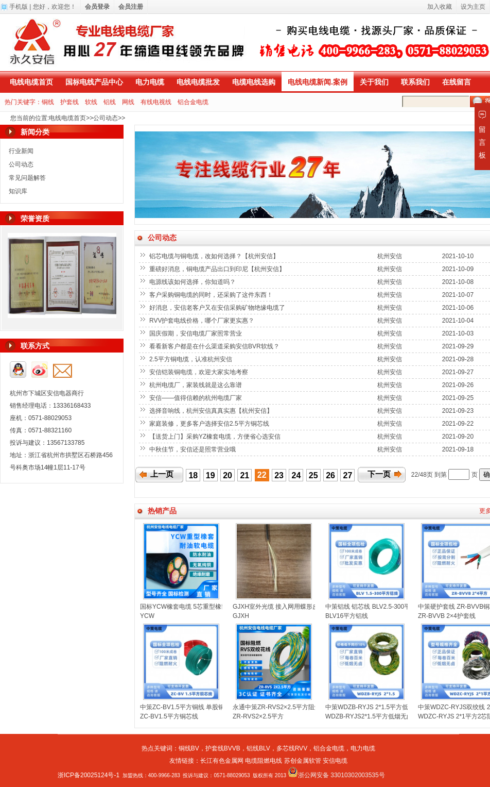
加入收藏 (439, 6)
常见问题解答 (27, 177)
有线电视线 (156, 102)
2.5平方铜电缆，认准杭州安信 (191, 359)
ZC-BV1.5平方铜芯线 (169, 716)
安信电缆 (335, 760)
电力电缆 (149, 82)
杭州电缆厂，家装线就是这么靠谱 (196, 385)
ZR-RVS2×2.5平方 (258, 716)
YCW (147, 615)
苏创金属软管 (302, 760)
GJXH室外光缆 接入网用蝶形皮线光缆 (285, 606)
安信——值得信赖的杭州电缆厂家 (196, 397)
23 (279, 475)
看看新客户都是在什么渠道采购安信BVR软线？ (215, 346)
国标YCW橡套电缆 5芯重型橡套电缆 (190, 606)
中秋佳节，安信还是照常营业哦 (193, 449)
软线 (91, 102)
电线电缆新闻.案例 (317, 82)
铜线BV (189, 748)
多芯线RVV (291, 748)
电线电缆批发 (198, 82)
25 (313, 475)
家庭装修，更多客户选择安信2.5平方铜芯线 (210, 423)
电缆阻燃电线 (263, 760)
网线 (128, 102)
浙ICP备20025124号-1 (88, 775)
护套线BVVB (222, 748)
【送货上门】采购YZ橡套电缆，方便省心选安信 (216, 436)
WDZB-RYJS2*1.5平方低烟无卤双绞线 (378, 716)
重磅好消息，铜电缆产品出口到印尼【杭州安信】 (218, 269)
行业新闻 (21, 151)
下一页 (379, 474)
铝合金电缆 (193, 102)
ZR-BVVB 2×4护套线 (447, 615)
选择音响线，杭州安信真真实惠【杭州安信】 (211, 410)
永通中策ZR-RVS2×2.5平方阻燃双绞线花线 (292, 707)
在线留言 (456, 82)
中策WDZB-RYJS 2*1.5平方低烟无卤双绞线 (385, 707)
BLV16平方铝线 (346, 615)
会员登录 (97, 6)
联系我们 (415, 82)
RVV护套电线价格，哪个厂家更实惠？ (202, 320)
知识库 (18, 191)
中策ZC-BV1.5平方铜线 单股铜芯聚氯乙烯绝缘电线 (210, 707)
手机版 (18, 6)
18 (193, 475)
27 (348, 475)
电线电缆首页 (31, 82)
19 (210, 475)
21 (244, 475)
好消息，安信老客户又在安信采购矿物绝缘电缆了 (218, 307)
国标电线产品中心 (94, 82)
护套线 (69, 102)
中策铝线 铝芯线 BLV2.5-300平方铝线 (377, 606)
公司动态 (105, 118)
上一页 (161, 474)
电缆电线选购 (253, 82)
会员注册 (130, 6)
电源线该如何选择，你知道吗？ (193, 282)
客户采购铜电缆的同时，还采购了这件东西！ (211, 294)
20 (227, 475)
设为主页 (473, 6)
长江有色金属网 (221, 760)
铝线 (109, 102)
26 (330, 475)
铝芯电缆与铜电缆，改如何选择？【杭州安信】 (215, 256)
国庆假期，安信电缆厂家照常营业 (196, 333)
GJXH (241, 615)
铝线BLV (258, 748)
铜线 (48, 102)
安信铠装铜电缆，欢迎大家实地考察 (199, 372)
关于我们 (374, 82)
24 (296, 475)
